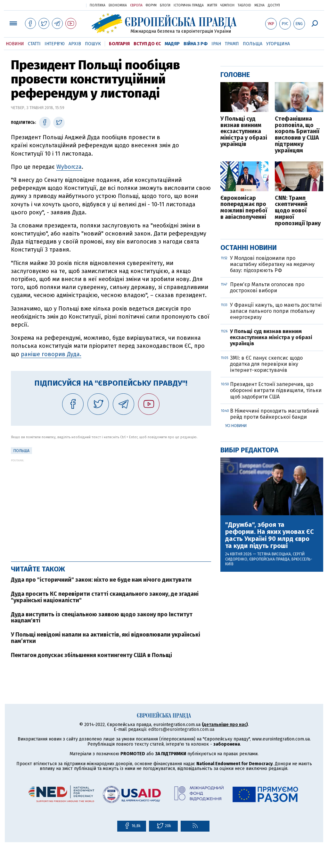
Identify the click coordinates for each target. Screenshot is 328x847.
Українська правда (65, 5)
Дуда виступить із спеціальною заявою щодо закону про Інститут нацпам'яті (102, 617)
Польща (252, 44)
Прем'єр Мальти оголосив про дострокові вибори (267, 287)
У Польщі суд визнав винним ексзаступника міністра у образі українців (243, 132)
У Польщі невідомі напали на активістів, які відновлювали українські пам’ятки (105, 638)
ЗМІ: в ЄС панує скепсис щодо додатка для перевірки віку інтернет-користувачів (266, 364)
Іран (216, 44)
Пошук (93, 44)
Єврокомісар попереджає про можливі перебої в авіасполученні (243, 207)
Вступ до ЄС (147, 44)
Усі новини (236, 426)
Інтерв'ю (55, 44)
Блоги (165, 5)
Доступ (274, 5)
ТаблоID (244, 5)
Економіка (118, 5)
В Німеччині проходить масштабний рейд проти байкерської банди (274, 414)
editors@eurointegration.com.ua (181, 729)
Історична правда (189, 5)
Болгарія (119, 44)
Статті (34, 44)
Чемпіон (227, 5)
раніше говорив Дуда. (51, 354)
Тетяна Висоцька (274, 554)
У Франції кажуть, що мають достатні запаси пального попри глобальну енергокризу (276, 311)
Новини (15, 44)
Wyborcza (69, 166)
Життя (212, 5)
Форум (151, 5)
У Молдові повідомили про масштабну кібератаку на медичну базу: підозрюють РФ (272, 264)
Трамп (232, 44)
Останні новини (248, 247)
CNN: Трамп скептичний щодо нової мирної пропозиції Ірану (298, 211)
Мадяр (172, 44)
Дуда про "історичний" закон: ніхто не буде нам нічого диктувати (101, 579)
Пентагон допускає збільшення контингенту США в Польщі (91, 655)
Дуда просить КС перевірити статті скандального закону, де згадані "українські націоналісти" (105, 597)
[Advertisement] (111, 507)
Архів (75, 44)
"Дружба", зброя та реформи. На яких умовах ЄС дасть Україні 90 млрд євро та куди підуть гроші (269, 535)
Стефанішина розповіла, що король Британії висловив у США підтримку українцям (297, 135)
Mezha (259, 5)
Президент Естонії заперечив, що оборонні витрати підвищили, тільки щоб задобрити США (276, 390)
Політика (97, 5)
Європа (136, 5)
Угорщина (278, 44)
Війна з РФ (196, 44)
